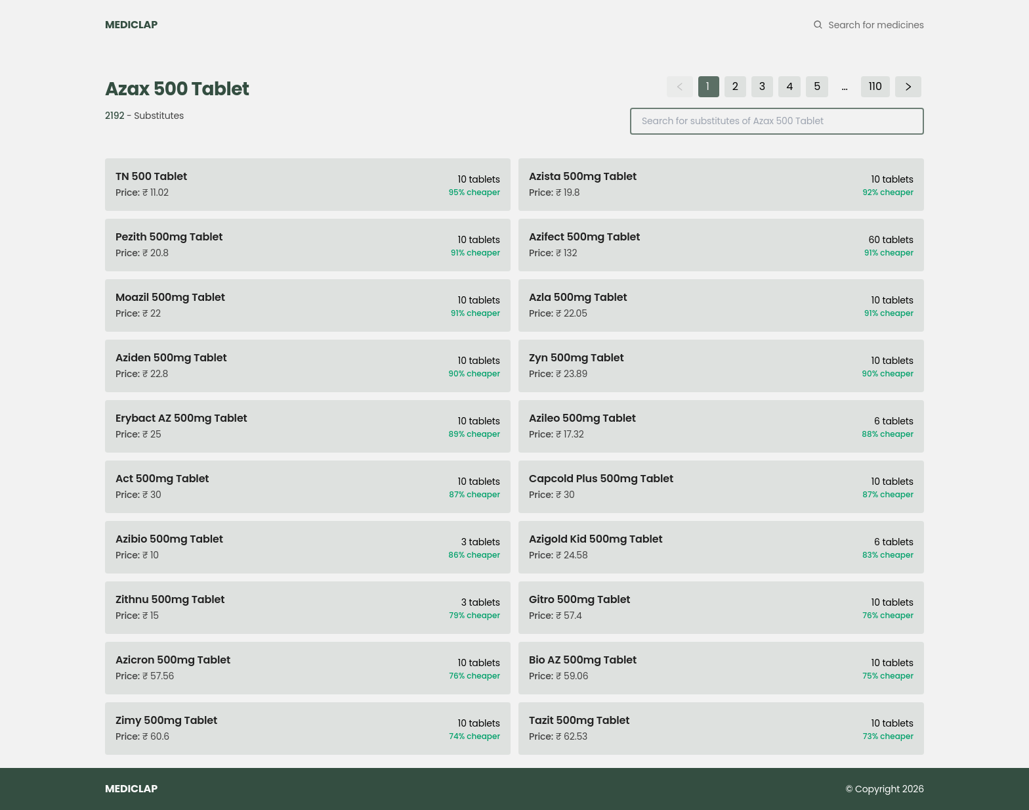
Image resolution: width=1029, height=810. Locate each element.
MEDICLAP (131, 24)
